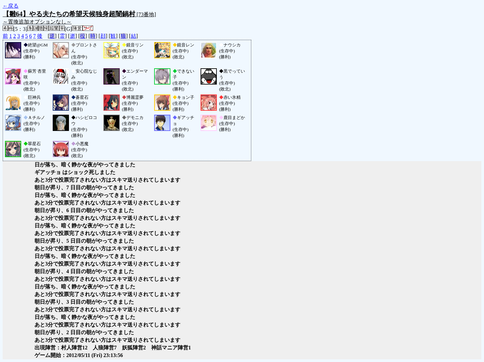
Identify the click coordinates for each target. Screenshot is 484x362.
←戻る (11, 6)
